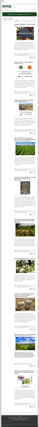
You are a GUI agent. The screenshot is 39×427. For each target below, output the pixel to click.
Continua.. (33, 57)
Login (10, 425)
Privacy (2, 424)
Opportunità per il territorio (23, 55)
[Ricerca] (8, 2)
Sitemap (7, 425)
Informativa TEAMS (14, 424)
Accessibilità (27, 424)
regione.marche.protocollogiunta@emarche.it (23, 417)
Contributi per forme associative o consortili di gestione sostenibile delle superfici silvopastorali (25, 179)
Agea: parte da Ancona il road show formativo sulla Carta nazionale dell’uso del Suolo (25, 335)
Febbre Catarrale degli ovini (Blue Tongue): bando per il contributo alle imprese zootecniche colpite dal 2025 (24, 295)
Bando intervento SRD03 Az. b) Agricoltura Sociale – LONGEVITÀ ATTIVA (24, 100)
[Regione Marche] (6, 6)
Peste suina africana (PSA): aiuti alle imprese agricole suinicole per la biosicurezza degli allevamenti (24, 221)
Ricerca (2, 1)
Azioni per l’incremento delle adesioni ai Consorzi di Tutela (23, 63)
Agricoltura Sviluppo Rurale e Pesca (26, 363)
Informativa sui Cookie (21, 424)
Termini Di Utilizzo (7, 424)
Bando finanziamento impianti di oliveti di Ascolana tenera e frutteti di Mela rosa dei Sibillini (24, 372)
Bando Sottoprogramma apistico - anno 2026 (24, 258)
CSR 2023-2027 (19, 129)
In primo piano (19, 54)
